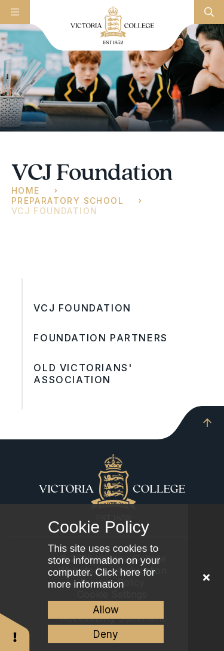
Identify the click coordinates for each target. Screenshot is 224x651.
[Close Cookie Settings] (206, 577)
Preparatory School (67, 200)
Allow (106, 610)
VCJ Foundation (54, 211)
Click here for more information (101, 578)
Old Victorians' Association (82, 374)
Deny (105, 634)
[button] (15, 631)
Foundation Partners (100, 338)
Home (25, 190)
